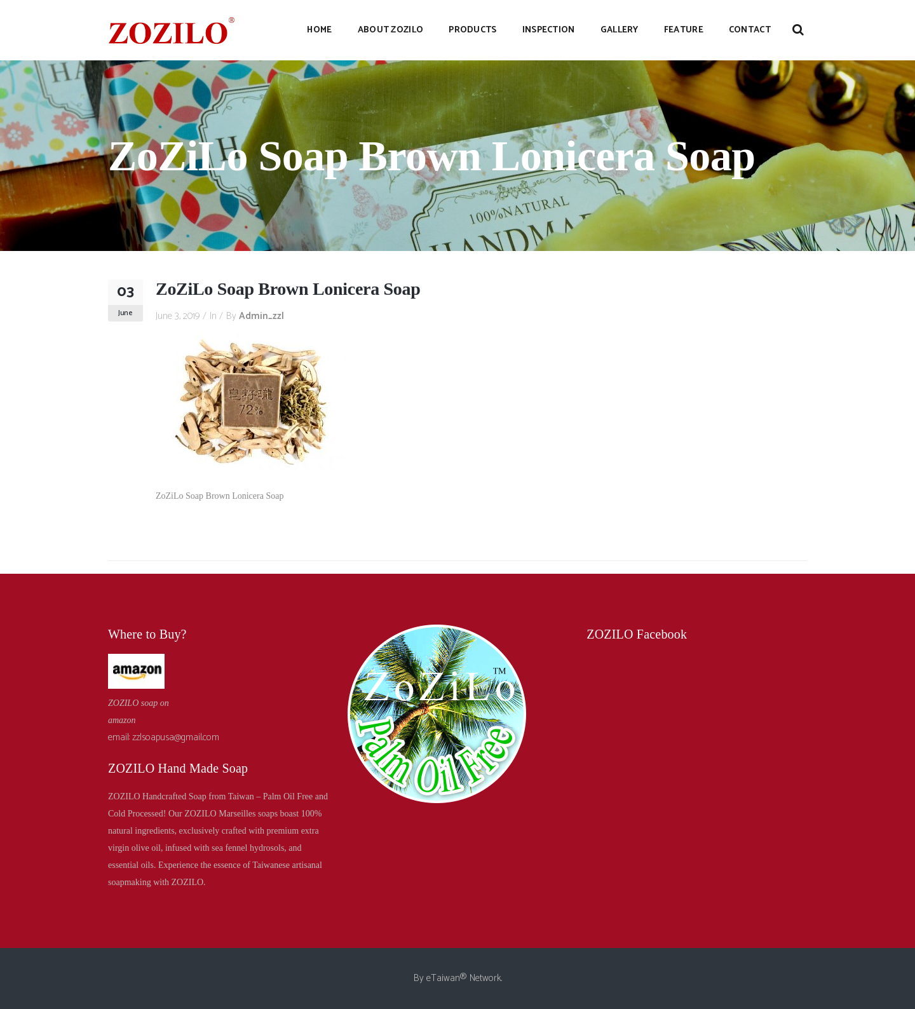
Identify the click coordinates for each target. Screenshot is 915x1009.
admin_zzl (261, 316)
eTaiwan (443, 978)
